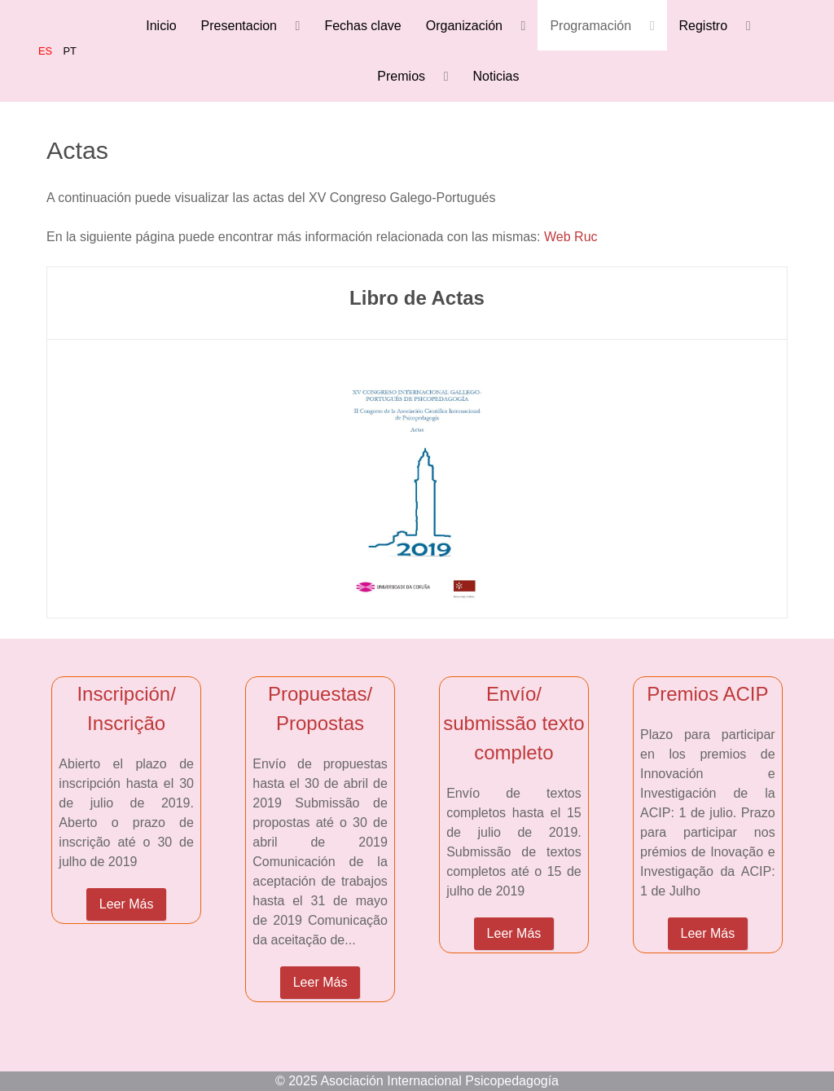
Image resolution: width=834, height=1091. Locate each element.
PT (70, 51)
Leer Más (126, 904)
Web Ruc (571, 237)
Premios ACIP (707, 694)
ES (46, 51)
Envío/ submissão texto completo (513, 723)
